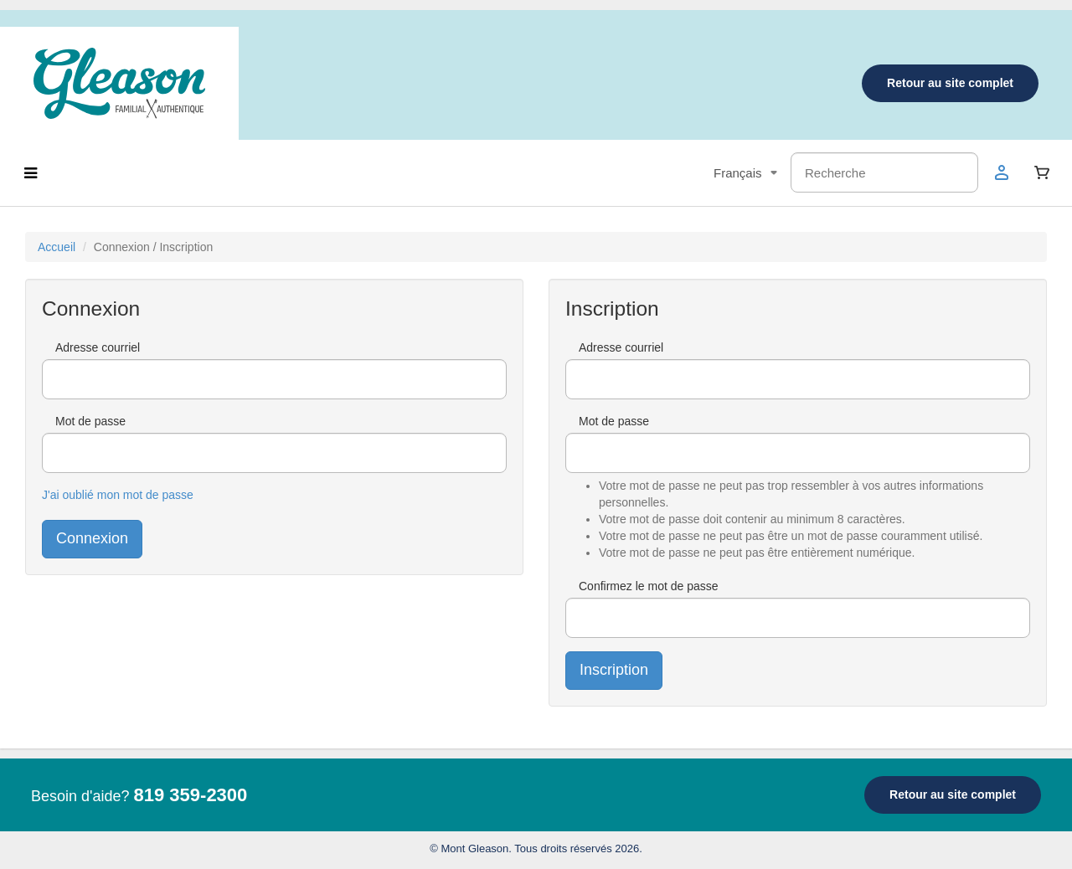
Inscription (614, 669)
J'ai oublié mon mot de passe (117, 494)
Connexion (92, 538)
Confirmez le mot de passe (649, 586)
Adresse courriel (97, 347)
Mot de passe (90, 421)
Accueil (56, 247)
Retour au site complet (950, 83)
